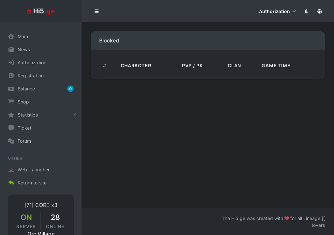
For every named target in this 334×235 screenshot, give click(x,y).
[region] (41, 128)
